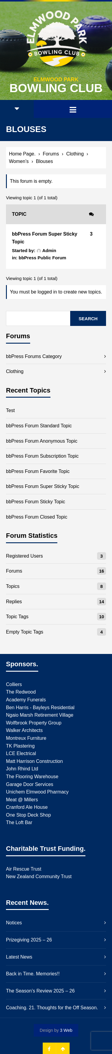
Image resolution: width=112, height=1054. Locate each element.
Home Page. (22, 153)
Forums (51, 153)
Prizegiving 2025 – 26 (29, 939)
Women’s (19, 161)
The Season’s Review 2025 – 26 (40, 990)
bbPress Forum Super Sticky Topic (42, 486)
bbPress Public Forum (42, 257)
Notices (14, 922)
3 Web (66, 1030)
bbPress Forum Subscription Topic (42, 456)
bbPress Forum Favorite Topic (38, 471)
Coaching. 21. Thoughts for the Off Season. (52, 1007)
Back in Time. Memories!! (33, 973)
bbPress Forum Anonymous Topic (41, 441)
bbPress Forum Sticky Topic (35, 501)
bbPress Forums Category (34, 356)
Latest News (19, 956)
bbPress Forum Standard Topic (39, 425)
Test (10, 410)
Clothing (75, 153)
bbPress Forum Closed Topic (36, 516)
